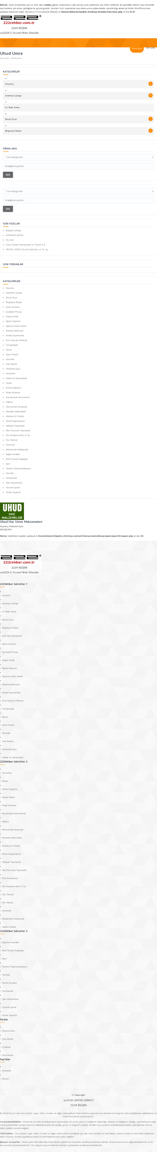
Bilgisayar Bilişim (79, 130)
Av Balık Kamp (12, 107)
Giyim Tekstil (12, 354)
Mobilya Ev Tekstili (15, 416)
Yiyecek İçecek (13, 487)
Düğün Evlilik (12, 316)
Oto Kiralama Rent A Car (18, 435)
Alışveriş (79, 83)
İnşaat (9, 382)
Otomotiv (10, 444)
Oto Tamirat (11, 439)
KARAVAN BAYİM (14, 234)
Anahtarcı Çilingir (79, 95)
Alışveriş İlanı (8, 1030)
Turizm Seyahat (9, 982)
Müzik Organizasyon (15, 420)
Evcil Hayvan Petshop (16, 340)
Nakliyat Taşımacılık (15, 425)
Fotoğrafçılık (12, 344)
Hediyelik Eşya (13, 368)
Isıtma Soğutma (13, 387)
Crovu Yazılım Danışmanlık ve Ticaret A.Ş (25, 244)
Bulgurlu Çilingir (13, 230)
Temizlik (10, 473)
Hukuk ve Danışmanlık (16, 378)
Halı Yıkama (11, 363)
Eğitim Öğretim (13, 321)
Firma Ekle (137, 48)
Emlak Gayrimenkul (15, 335)
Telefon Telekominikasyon (18, 468)
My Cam (10, 239)
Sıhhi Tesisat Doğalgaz (17, 458)
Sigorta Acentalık (10, 942)
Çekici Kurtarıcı (13, 306)
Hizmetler (11, 373)
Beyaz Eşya (79, 118)
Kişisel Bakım (8, 796)
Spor (8, 463)
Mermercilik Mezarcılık (16, 406)
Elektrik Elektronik (14, 330)
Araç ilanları (7, 1038)
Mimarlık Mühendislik (16, 411)
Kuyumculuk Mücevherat (18, 397)
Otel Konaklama (10, 878)
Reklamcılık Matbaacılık (17, 449)
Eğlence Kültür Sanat (16, 325)
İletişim (5, 1078)
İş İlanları (6, 1046)
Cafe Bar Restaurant (12, 635)
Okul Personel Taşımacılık (18, 430)
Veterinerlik (11, 477)
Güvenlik (10, 359)
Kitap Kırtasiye (13, 392)
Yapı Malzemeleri (14, 482)
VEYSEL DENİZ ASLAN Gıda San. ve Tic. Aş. (27, 249)
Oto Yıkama (7, 902)
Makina (9, 401)
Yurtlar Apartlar (13, 492)
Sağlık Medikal (13, 454)
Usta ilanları (7, 1054)
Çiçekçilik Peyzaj (13, 311)
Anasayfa (6, 1070)
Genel (9, 349)
